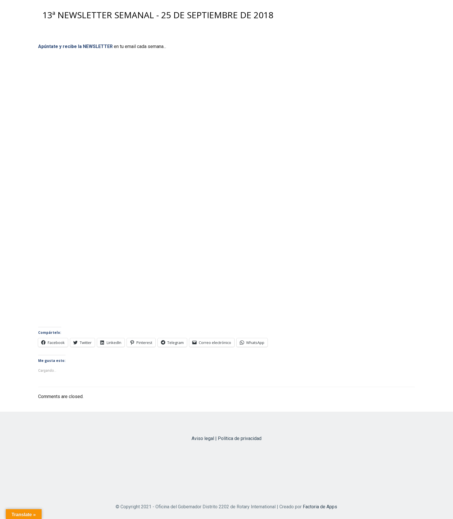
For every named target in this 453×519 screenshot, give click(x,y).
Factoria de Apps (320, 506)
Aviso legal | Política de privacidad (226, 438)
